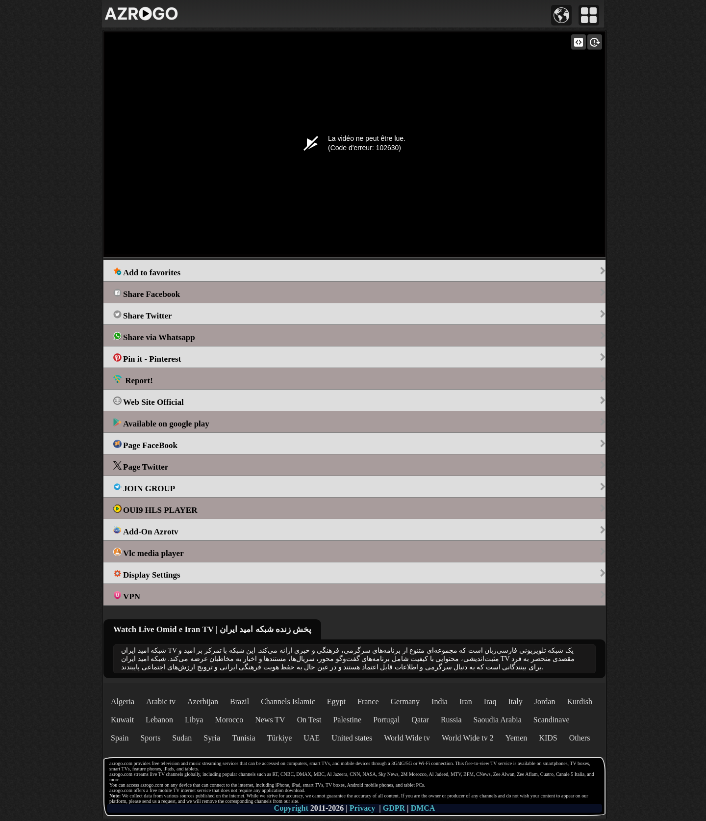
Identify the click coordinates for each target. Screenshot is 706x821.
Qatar (420, 719)
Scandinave (551, 719)
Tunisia (243, 738)
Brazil (239, 701)
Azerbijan (202, 701)
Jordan (544, 701)
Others (579, 738)
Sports (150, 738)
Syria (211, 738)
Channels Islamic (288, 701)
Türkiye (279, 738)
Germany (405, 701)
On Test (309, 719)
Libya (194, 719)
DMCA (423, 808)
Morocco (229, 719)
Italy (515, 701)
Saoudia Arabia (498, 719)
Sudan (182, 738)
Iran (465, 701)
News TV (270, 719)
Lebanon (159, 719)
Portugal (386, 719)
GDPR (394, 808)
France (368, 701)
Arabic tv (161, 701)
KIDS (548, 738)
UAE (311, 738)
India (439, 701)
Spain (119, 738)
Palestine (347, 719)
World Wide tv (407, 738)
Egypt (336, 701)
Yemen (516, 738)
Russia (451, 719)
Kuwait (122, 719)
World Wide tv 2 (468, 738)
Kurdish (579, 701)
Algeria (122, 701)
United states (351, 738)
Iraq (490, 701)
